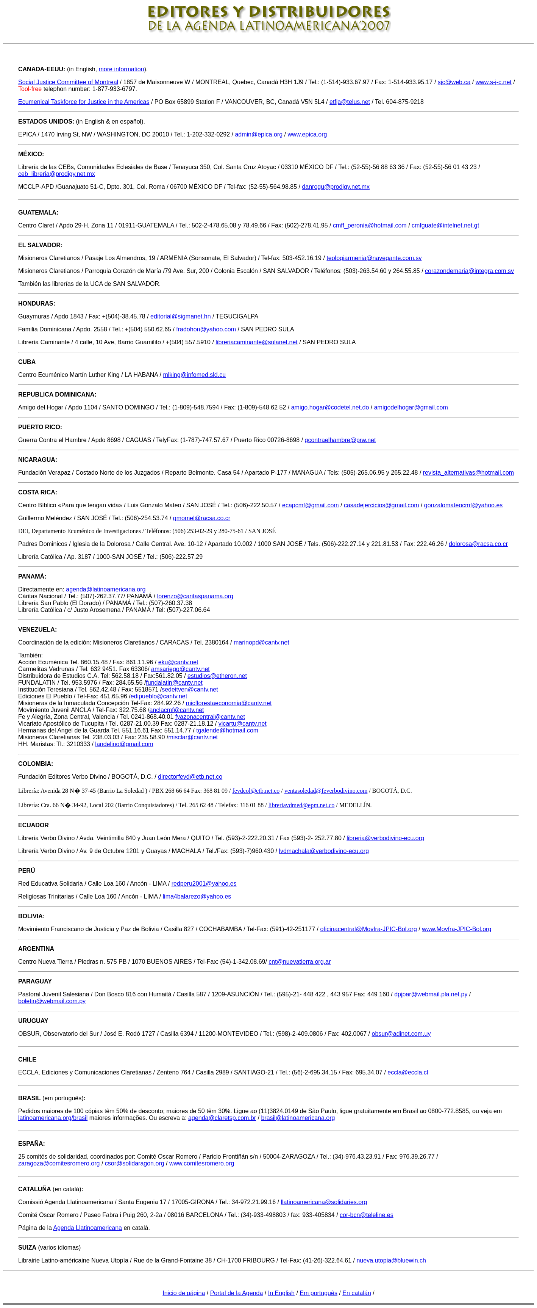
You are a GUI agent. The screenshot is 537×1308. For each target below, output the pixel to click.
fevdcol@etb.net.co (255, 790)
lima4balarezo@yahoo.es (197, 896)
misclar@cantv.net (193, 737)
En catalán (356, 1293)
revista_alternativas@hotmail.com (468, 472)
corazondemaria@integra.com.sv (469, 271)
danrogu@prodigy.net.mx (336, 186)
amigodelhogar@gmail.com (411, 407)
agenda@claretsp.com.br (222, 1118)
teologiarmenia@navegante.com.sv (373, 258)
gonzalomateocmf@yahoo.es (463, 505)
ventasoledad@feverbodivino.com (326, 790)
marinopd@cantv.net (261, 642)
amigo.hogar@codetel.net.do (330, 407)
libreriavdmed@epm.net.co (301, 805)
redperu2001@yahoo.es (204, 883)
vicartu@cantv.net (243, 723)
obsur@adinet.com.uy (401, 1033)
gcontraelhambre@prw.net (340, 440)
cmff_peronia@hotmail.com (370, 225)
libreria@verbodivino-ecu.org (385, 838)
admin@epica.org (259, 134)
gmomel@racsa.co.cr (201, 518)
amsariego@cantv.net (180, 669)
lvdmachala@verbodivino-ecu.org (324, 851)
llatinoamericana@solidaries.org (324, 1202)
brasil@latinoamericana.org (298, 1118)
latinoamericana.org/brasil (52, 1118)
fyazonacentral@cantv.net (210, 717)
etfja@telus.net (349, 102)
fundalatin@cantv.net (174, 682)
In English (281, 1293)
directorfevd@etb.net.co (190, 776)
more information (121, 69)
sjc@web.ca (454, 82)
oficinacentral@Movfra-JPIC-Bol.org (368, 929)
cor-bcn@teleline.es (366, 1215)
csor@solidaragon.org (134, 1163)
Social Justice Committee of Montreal (68, 82)
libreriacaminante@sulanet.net (256, 342)
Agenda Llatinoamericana (87, 1228)
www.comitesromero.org (201, 1163)
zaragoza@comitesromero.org (59, 1163)
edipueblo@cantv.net (159, 696)
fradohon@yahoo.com (206, 329)
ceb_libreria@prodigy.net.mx (56, 174)
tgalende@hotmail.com (227, 730)
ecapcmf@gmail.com (310, 505)
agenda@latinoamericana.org (105, 589)
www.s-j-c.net (494, 82)
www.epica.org (307, 134)
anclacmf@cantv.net (177, 710)
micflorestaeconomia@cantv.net (229, 703)
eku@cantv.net (178, 662)
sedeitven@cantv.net (190, 689)
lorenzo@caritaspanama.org (195, 596)
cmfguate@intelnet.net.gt (445, 225)
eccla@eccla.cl (407, 1072)
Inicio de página (183, 1293)
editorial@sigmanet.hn (180, 316)
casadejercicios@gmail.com (381, 505)
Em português (318, 1293)
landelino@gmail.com (124, 744)
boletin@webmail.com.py (52, 1001)
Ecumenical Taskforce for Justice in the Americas (84, 102)
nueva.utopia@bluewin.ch (391, 1260)
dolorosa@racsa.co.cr (478, 544)
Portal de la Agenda (236, 1293)
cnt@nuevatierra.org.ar (299, 961)
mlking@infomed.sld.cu (194, 375)
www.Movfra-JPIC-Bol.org (456, 929)
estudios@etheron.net (217, 676)
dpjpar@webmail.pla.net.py (430, 994)
